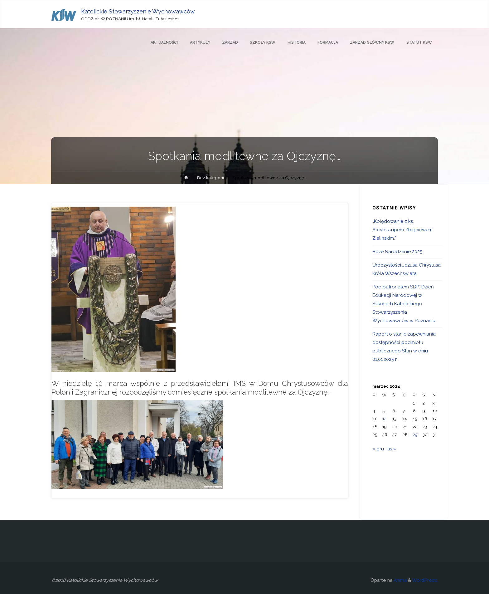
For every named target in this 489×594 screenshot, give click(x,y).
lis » (392, 449)
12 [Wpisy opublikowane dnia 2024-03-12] (384, 418)
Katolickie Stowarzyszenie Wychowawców (138, 11)
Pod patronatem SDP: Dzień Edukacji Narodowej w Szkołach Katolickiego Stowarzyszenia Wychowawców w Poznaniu (403, 303)
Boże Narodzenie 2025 (397, 251)
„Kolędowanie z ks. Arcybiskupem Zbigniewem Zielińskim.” (402, 229)
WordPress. (425, 580)
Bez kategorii (210, 177)
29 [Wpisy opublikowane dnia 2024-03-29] (415, 434)
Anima (399, 580)
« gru (378, 449)
